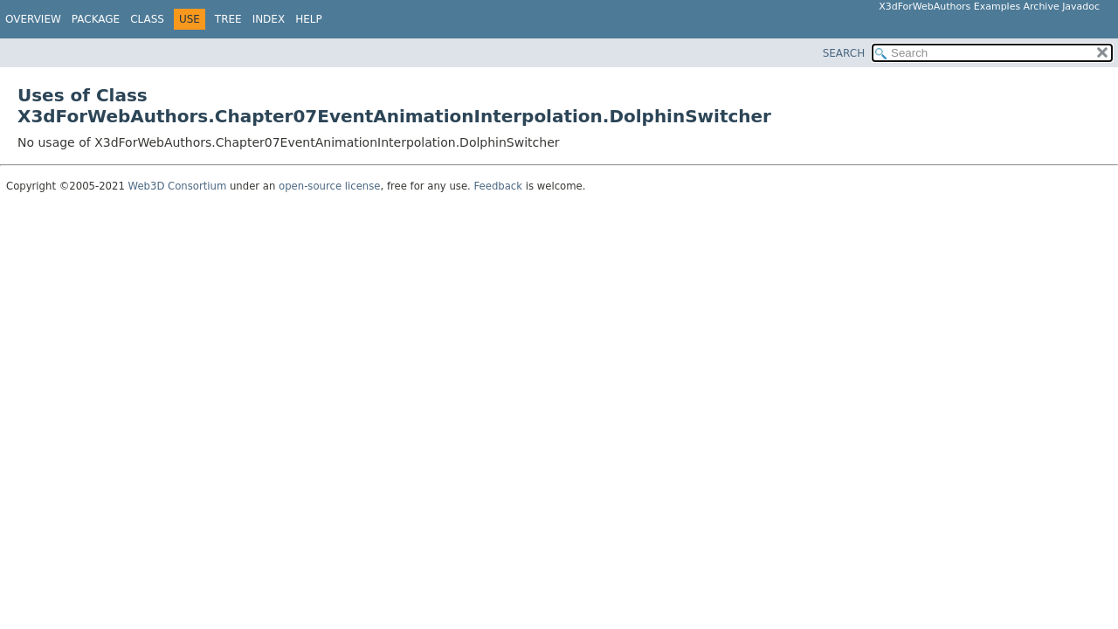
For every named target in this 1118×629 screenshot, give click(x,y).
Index (269, 19)
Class (147, 19)
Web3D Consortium (177, 186)
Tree (228, 19)
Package (96, 19)
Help (308, 19)
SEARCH (844, 53)
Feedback (498, 186)
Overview (33, 19)
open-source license (329, 186)
